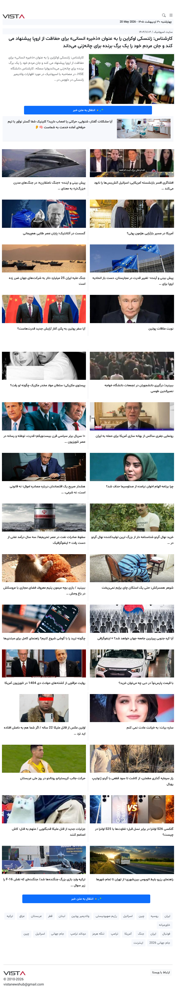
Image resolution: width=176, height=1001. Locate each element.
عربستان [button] (36, 916)
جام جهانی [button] (57, 934)
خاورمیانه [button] (164, 925)
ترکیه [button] (10, 916)
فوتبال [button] (166, 934)
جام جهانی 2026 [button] (159, 943)
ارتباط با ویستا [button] (161, 972)
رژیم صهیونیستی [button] (106, 916)
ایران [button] (167, 916)
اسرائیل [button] (127, 916)
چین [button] (141, 916)
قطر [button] (50, 916)
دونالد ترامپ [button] (78, 934)
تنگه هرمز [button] (98, 934)
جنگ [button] (141, 934)
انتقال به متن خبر (88, 110)
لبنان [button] (62, 916)
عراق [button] (22, 916)
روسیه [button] (154, 916)
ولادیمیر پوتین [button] (80, 916)
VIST (13, 15)
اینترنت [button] (138, 943)
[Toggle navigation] (171, 15)
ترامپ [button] (114, 934)
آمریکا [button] (128, 934)
